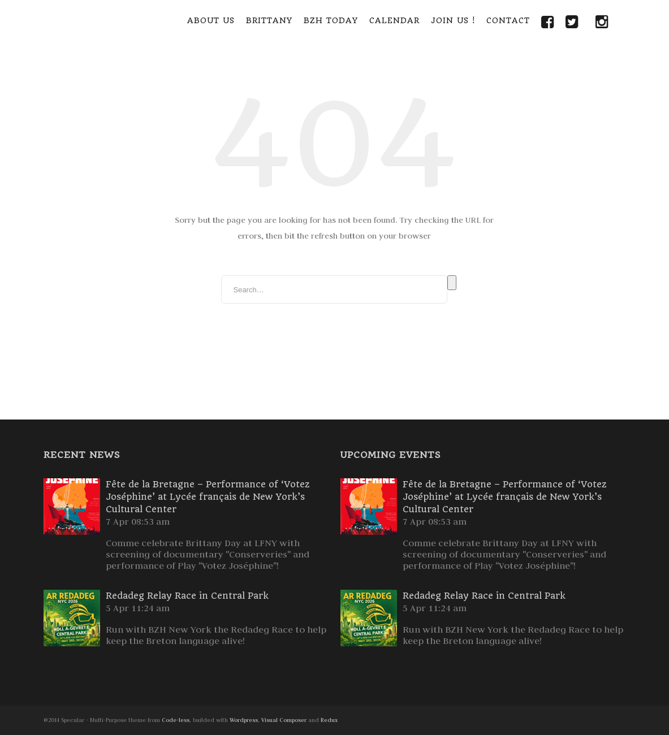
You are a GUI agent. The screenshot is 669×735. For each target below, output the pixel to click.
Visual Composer (284, 720)
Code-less (175, 720)
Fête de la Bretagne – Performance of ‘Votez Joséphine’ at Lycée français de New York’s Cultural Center (208, 496)
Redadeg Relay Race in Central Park (187, 595)
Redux (329, 720)
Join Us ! (453, 20)
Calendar (394, 20)
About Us (211, 20)
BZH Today (331, 20)
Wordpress (244, 720)
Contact (508, 20)
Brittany (269, 20)
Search (451, 282)
